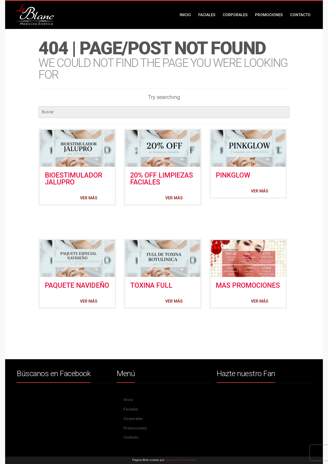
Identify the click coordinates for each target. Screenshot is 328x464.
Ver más (88, 197)
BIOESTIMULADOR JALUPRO (73, 178)
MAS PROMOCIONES (248, 285)
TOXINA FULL (151, 285)
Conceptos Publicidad (180, 460)
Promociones (269, 15)
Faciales (206, 15)
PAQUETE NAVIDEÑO (77, 285)
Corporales (235, 15)
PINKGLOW (233, 175)
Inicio (185, 15)
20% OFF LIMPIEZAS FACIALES (161, 178)
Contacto (300, 15)
